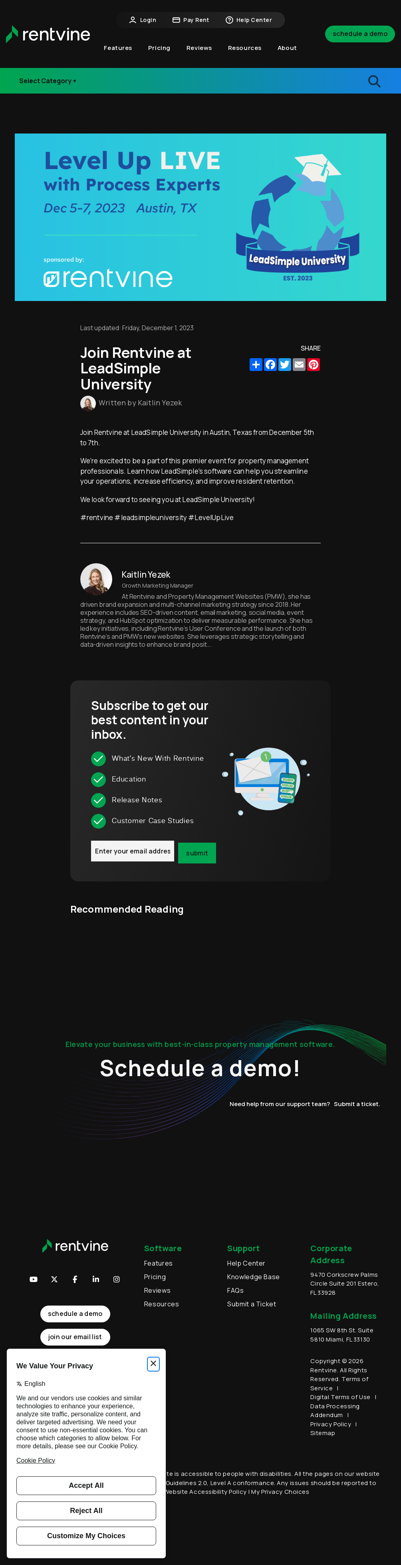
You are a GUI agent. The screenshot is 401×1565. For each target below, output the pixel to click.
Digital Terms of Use (340, 1397)
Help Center (246, 1263)
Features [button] (118, 48)
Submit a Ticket (251, 1304)
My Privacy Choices (280, 1491)
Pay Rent (190, 20)
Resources (161, 1304)
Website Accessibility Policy (205, 1491)
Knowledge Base (253, 1276)
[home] (48, 34)
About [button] (287, 48)
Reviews (199, 48)
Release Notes (49, 86)
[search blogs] (334, 81)
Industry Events (51, 70)
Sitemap (322, 1433)
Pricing (159, 48)
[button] (96, 1279)
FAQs (235, 1290)
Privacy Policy (330, 1424)
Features (158, 1263)
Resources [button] (245, 48)
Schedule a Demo (360, 33)
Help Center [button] (248, 20)
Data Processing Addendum (334, 1410)
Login (142, 20)
